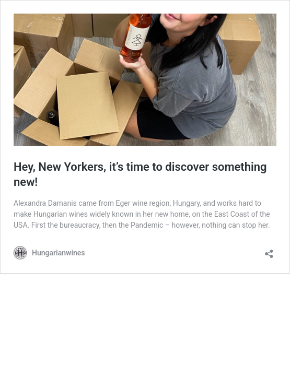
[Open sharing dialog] (269, 250)
